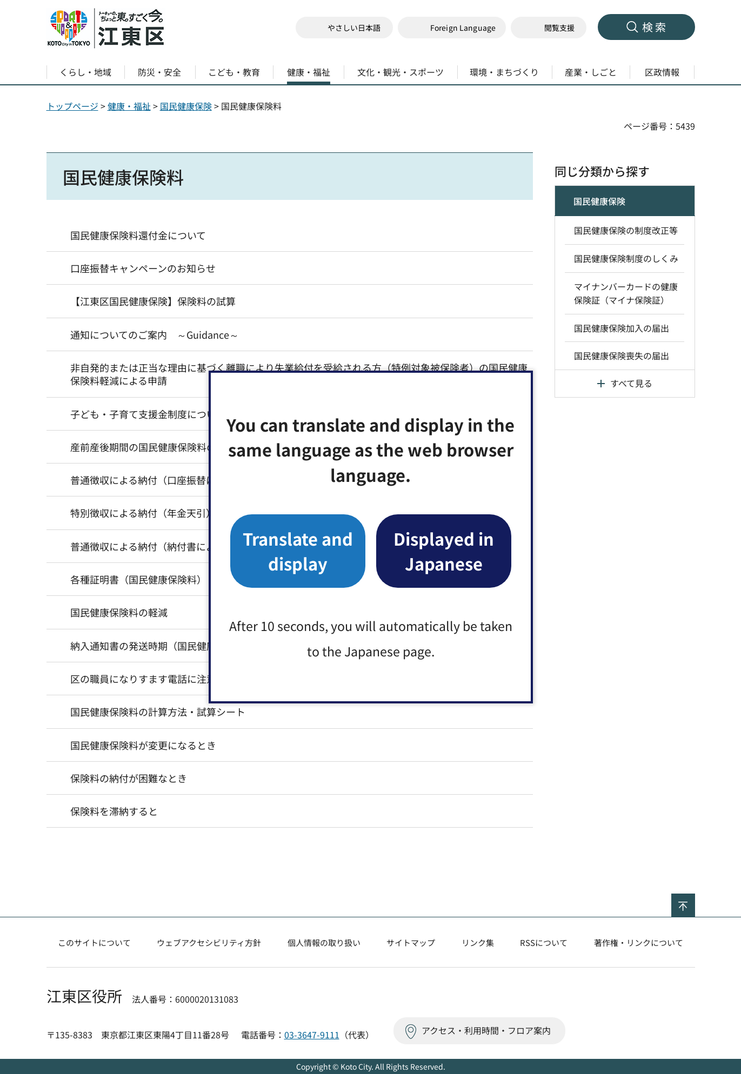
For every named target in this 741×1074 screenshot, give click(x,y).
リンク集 (478, 942)
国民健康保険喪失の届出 (621, 355)
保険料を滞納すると (114, 811)
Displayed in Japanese (443, 550)
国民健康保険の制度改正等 (626, 230)
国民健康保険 (186, 105)
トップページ (72, 105)
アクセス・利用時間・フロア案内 (486, 1030)
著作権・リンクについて (638, 942)
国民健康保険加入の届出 (621, 327)
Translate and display (298, 550)
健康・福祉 (129, 105)
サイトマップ (410, 942)
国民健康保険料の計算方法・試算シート (157, 711)
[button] (452, 28)
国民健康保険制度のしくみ (626, 258)
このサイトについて (94, 942)
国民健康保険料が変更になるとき (143, 745)
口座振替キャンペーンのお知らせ (143, 268)
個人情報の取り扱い (324, 942)
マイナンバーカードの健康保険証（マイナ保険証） (626, 293)
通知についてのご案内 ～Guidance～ (154, 334)
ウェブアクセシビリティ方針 (209, 942)
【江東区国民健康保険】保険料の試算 (153, 301)
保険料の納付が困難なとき (128, 778)
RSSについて (544, 942)
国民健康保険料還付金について (138, 235)
